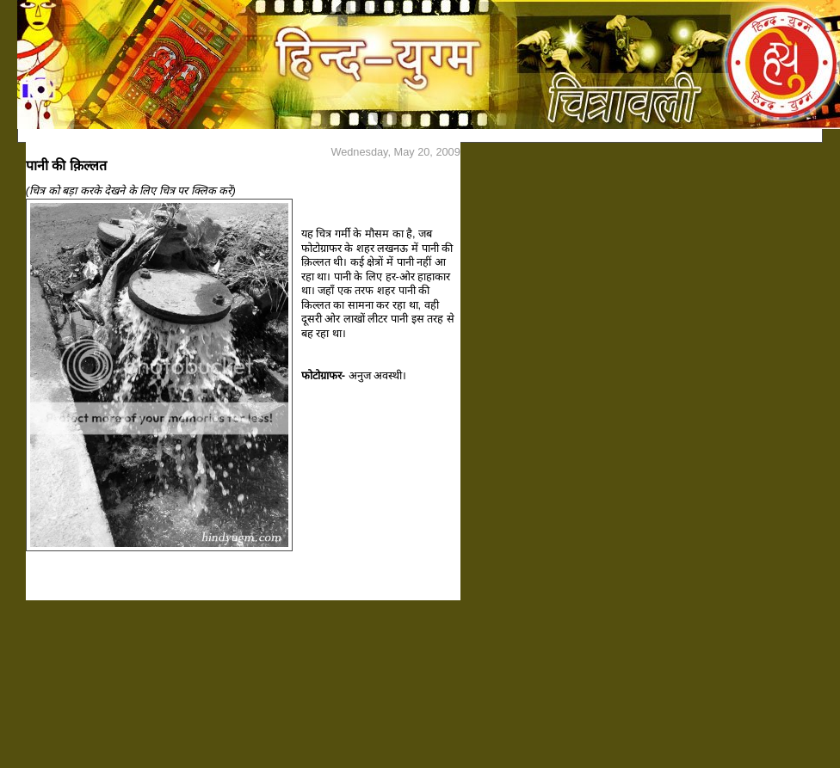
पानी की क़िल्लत (66, 165)
